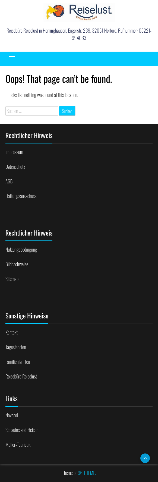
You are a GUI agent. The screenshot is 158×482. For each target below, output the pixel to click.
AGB (8, 181)
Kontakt (11, 332)
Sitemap (11, 278)
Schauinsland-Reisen (21, 429)
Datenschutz (15, 166)
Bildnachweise (16, 264)
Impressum (14, 151)
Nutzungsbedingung (21, 249)
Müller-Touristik (17, 444)
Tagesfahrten (15, 346)
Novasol (11, 415)
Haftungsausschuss (20, 195)
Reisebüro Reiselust (21, 376)
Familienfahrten (17, 361)
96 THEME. (87, 472)
